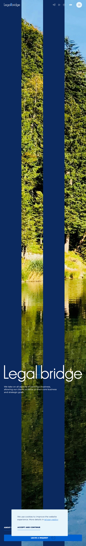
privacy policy (51, 519)
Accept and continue (28, 527)
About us (9, 527)
